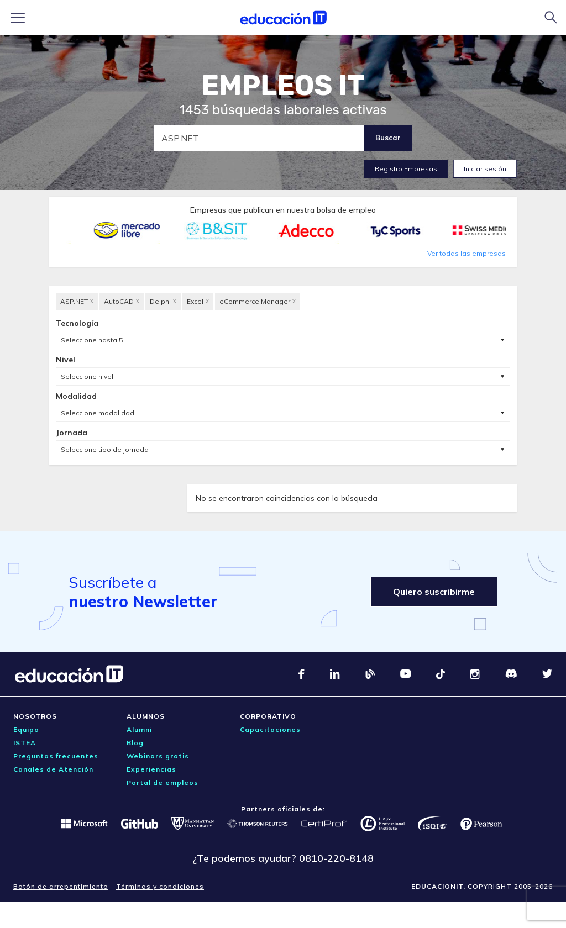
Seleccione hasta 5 (92, 340)
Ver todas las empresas (466, 253)
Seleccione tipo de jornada (105, 449)
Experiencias (151, 769)
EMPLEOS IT (283, 85)
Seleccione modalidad (97, 413)
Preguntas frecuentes (55, 756)
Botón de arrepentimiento (60, 886)
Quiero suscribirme (434, 591)
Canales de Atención (53, 769)
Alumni (139, 729)
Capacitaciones (270, 729)
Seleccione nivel (87, 376)
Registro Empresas (406, 169)
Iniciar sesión (485, 169)
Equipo (26, 729)
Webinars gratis (158, 756)
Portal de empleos (162, 782)
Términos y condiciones (160, 886)
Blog (135, 743)
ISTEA (24, 743)
